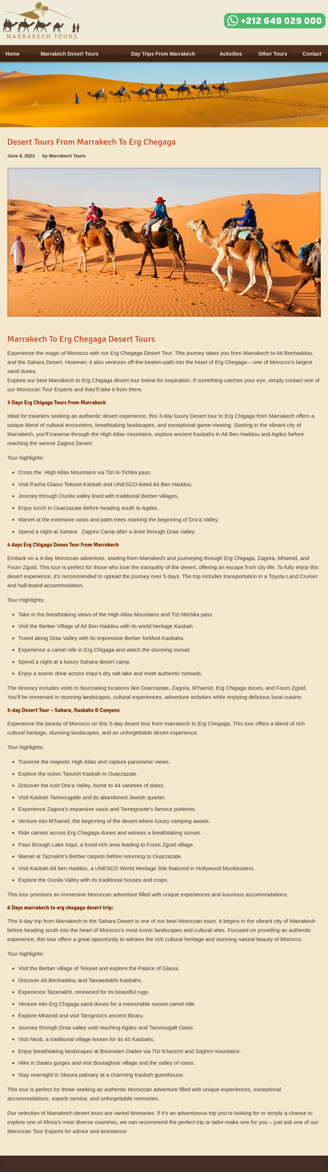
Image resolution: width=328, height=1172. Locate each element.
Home (12, 54)
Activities (231, 54)
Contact (312, 54)
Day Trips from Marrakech (163, 54)
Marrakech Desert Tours (70, 54)
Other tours (273, 54)
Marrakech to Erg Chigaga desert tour (94, 380)
